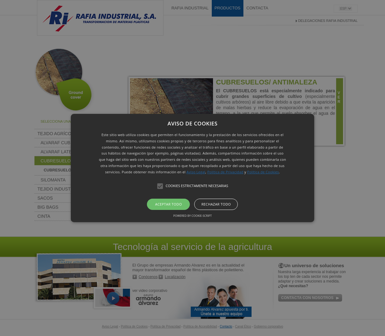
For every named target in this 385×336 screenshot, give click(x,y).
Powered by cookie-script (192, 216)
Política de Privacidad (225, 172)
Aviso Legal (195, 172)
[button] (192, 168)
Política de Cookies (263, 172)
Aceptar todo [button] (168, 204)
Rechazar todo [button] (216, 204)
